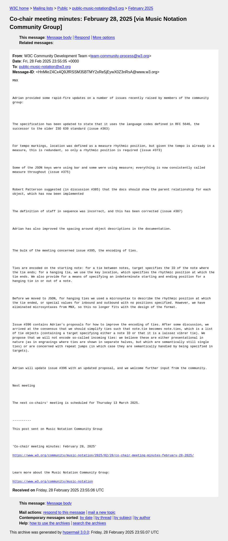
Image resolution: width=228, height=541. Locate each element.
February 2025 (140, 8)
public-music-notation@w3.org (98, 8)
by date (86, 518)
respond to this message (64, 512)
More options (104, 37)
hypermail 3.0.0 (76, 532)
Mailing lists (43, 8)
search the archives (89, 523)
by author (142, 518)
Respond (82, 37)
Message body (59, 37)
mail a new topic (102, 512)
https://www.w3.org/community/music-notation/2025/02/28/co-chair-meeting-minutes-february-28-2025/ (103, 455)
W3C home (19, 8)
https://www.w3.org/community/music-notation (52, 481)
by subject (122, 518)
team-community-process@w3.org (120, 56)
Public (62, 8)
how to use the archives (50, 523)
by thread (103, 518)
